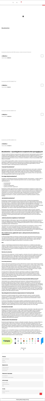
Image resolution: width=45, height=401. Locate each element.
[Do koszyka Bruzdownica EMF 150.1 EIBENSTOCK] (42, 114)
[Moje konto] (17, 2)
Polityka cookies (5, 382)
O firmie (3, 392)
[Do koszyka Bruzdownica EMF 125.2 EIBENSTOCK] (42, 85)
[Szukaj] (13, 2)
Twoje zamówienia (5, 367)
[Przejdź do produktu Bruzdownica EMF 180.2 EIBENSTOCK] (22, 129)
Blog (3, 386)
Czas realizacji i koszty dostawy (7, 377)
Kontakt (3, 360)
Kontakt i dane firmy (5, 391)
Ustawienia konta (5, 369)
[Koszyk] (20, 1)
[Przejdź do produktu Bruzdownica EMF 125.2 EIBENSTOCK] (22, 70)
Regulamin (4, 362)
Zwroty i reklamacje (5, 359)
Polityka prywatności (5, 384)
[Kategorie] (6, 2)
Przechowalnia (4, 370)
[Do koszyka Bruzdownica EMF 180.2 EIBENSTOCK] (42, 144)
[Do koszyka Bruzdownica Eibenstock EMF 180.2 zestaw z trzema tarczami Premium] (42, 56)
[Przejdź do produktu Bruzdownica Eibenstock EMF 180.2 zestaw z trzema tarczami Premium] (22, 41)
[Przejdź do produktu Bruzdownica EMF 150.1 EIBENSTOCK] (22, 100)
